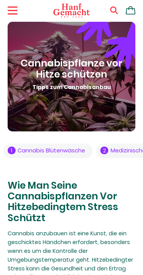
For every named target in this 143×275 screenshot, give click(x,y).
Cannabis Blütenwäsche (46, 151)
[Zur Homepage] (71, 10)
